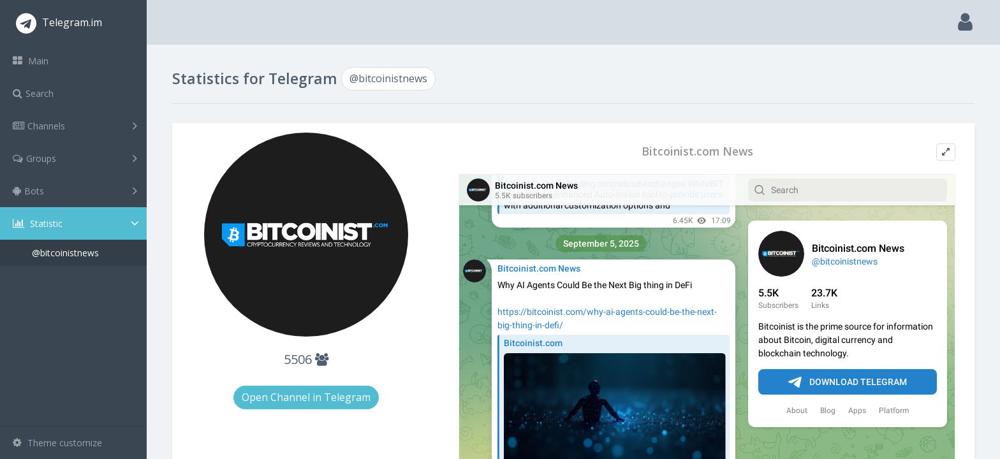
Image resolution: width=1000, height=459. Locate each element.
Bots (75, 190)
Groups (75, 158)
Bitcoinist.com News (697, 151)
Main (30, 61)
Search (33, 93)
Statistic (77, 223)
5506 (306, 359)
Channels (75, 125)
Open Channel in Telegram (306, 397)
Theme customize (57, 443)
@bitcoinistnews (65, 253)
